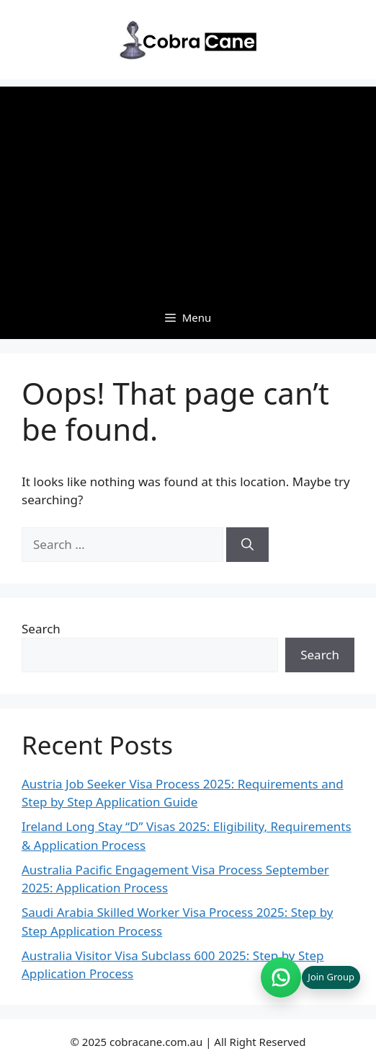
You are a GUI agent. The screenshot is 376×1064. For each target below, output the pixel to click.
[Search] (247, 544)
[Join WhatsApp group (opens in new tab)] (310, 977)
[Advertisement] (188, 188)
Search (41, 628)
